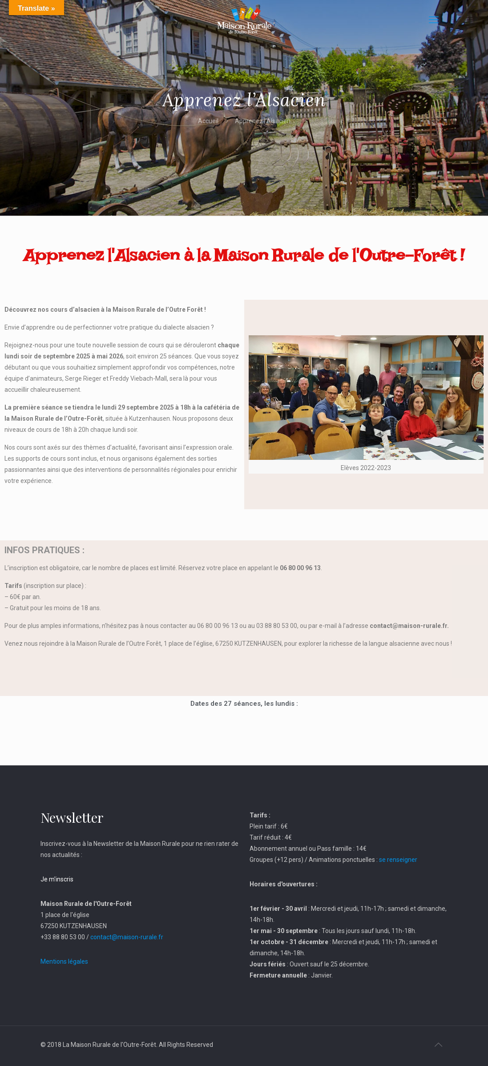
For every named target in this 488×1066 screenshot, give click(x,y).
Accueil (208, 121)
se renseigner (398, 859)
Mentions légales (64, 961)
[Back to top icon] (438, 1044)
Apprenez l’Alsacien (262, 121)
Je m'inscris (56, 879)
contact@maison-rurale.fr (126, 937)
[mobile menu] (433, 20)
